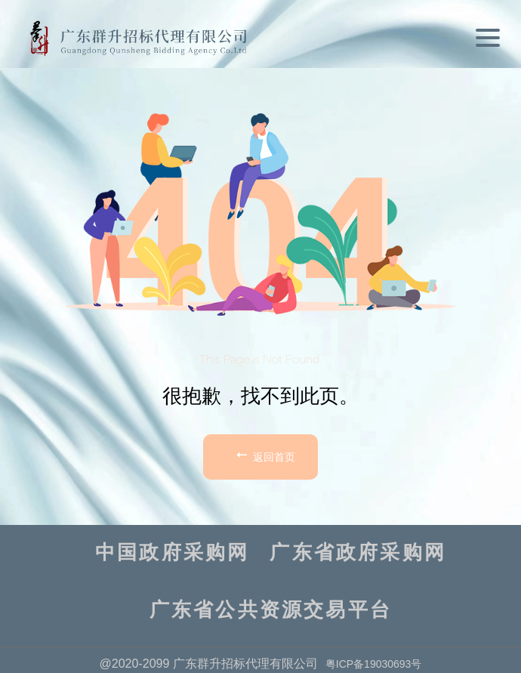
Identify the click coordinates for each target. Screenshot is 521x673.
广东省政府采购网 (358, 553)
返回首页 (264, 454)
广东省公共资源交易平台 (271, 610)
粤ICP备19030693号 (373, 664)
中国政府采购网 (172, 553)
